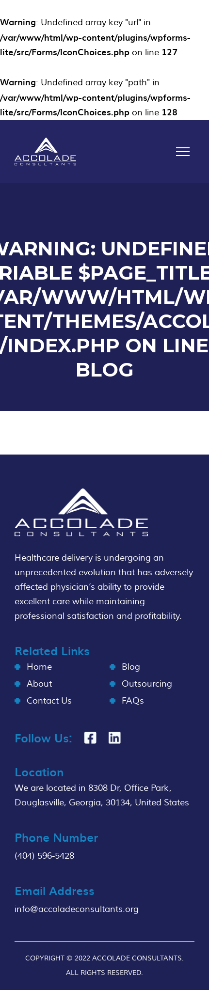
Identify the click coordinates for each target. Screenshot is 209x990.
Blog (131, 667)
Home (39, 667)
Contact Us (49, 701)
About (39, 684)
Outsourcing (147, 684)
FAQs (133, 701)
